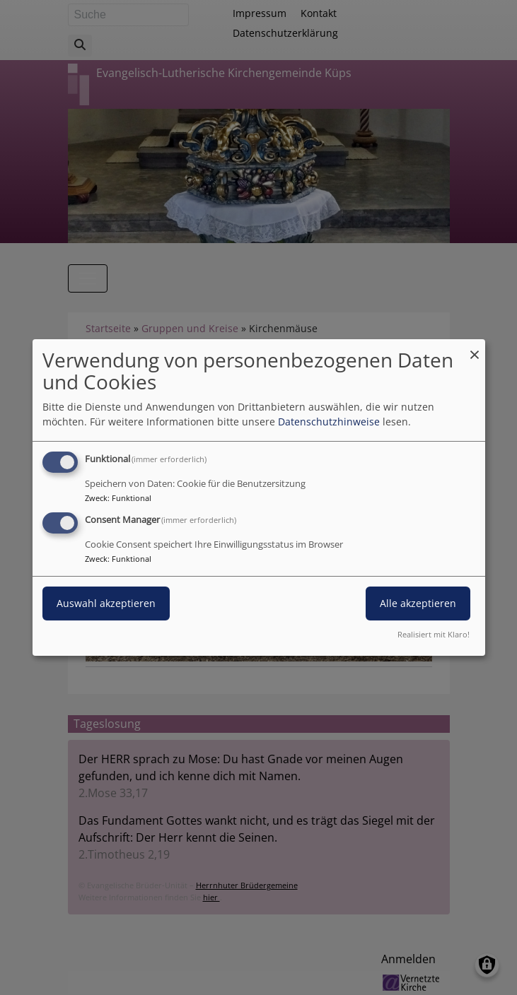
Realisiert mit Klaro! (433, 634)
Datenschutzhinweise (329, 421)
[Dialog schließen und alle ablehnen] (474, 348)
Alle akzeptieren (418, 603)
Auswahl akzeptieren (106, 603)
